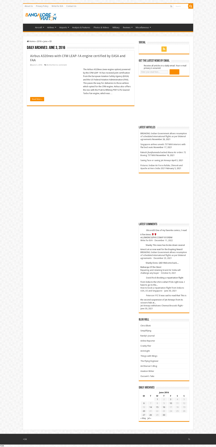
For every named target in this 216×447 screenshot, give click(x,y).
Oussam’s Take (147, 376)
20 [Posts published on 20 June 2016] (144, 411)
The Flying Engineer (149, 361)
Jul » (149, 418)
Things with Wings (148, 356)
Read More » (37, 99)
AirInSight (145, 351)
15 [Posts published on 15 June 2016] (157, 407)
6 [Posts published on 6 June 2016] (143, 403)
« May (143, 418)
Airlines (50, 27)
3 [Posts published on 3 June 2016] (170, 399)
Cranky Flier (145, 346)
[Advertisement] (163, 101)
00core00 (150, 230)
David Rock (151, 277)
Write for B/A (57, 6)
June (45, 41)
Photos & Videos (101, 27)
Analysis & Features (81, 27)
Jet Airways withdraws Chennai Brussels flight (161, 305)
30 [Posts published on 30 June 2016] (164, 415)
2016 (39, 41)
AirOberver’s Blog (148, 366)
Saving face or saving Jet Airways (155, 160)
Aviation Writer (147, 371)
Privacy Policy (42, 6)
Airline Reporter (147, 341)
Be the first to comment (57, 65)
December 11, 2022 (164, 240)
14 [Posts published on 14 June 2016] (150, 407)
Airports (63, 27)
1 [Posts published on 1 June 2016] (157, 399)
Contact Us (71, 6)
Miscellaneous (142, 27)
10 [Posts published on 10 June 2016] (171, 403)
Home (29, 27)
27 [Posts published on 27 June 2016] (144, 415)
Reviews (126, 27)
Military (116, 27)
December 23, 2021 (163, 258)
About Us (29, 6)
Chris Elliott (145, 325)
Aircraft (38, 27)
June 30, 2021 (170, 291)
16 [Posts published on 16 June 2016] (164, 407)
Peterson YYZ (152, 295)
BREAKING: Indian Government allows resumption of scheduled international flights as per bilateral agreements (163, 136)
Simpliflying (145, 330)
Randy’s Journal (147, 336)
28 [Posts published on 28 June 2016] (150, 415)
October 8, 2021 (168, 273)
